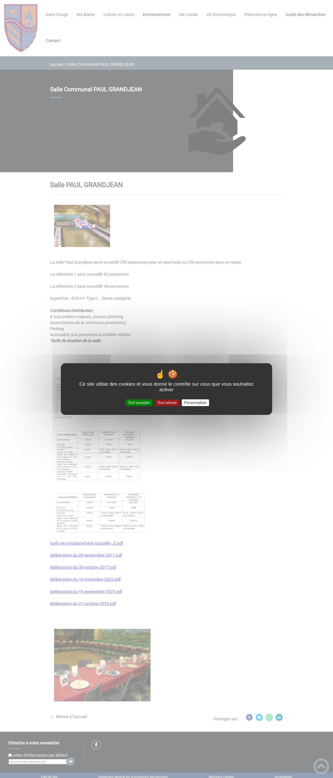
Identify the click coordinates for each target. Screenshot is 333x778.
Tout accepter (139, 403)
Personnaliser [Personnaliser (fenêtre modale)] (195, 403)
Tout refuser (167, 403)
